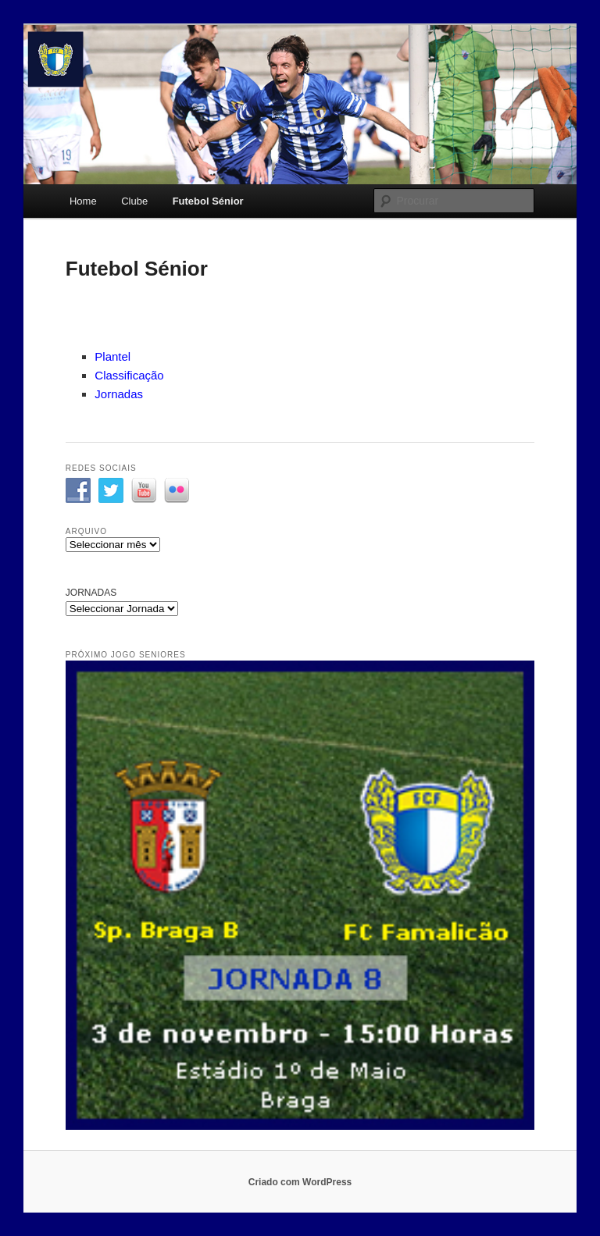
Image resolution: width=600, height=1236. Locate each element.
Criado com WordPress (300, 1182)
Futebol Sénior (208, 201)
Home (83, 201)
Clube (134, 201)
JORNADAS (91, 592)
